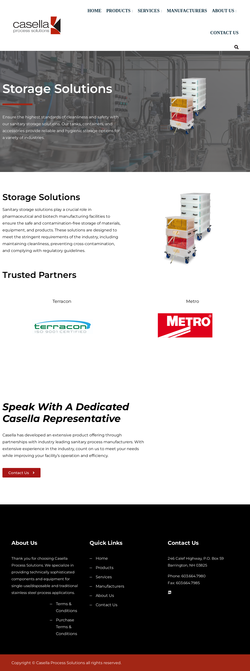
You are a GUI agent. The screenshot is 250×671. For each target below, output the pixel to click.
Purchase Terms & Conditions (66, 627)
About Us (223, 10)
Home (94, 10)
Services (148, 10)
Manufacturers (187, 10)
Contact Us (224, 32)
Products (118, 10)
